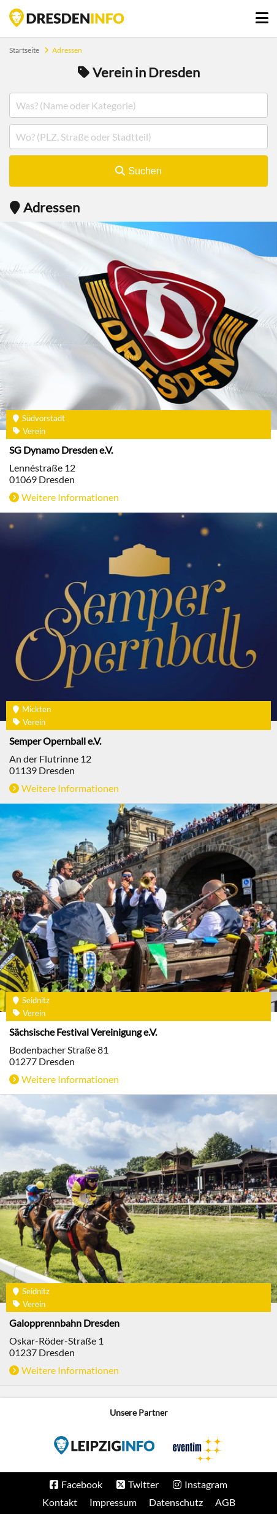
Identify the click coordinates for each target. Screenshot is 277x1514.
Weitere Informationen (70, 497)
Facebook (81, 1484)
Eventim (104, 1445)
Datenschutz (176, 1502)
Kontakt (59, 1502)
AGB (225, 1502)
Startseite (66, 18)
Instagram (205, 1484)
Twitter (143, 1484)
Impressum (113, 1502)
